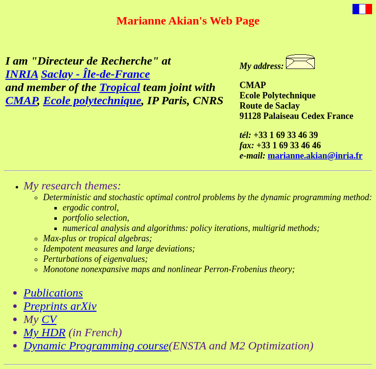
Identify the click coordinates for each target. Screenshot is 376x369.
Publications (53, 292)
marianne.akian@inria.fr (315, 156)
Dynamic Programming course (96, 345)
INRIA (21, 74)
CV (49, 319)
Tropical (119, 87)
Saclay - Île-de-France (95, 74)
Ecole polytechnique (92, 100)
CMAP (21, 100)
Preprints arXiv (60, 306)
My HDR (45, 332)
